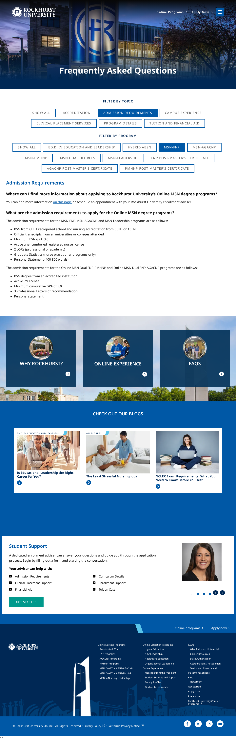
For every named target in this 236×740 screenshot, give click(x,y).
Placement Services (199, 672)
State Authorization (200, 658)
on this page (62, 202)
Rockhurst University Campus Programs (204, 702)
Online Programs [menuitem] (170, 12)
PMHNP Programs (110, 663)
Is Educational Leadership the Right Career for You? (45, 474)
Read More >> (19, 482)
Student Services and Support (161, 677)
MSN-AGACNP (204, 147)
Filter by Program (118, 136)
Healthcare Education (156, 658)
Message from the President (160, 672)
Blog (190, 677)
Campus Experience (183, 113)
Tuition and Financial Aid (203, 668)
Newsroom (196, 681)
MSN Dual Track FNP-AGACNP (116, 668)
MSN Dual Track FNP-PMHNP (115, 673)
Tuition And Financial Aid (174, 123)
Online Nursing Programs (112, 644)
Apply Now (194, 691)
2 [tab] (199, 595)
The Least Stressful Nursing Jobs (111, 476)
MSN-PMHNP (36, 158)
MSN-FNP (172, 147)
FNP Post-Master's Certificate (180, 158)
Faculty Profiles (153, 682)
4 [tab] (211, 595)
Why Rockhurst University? (204, 649)
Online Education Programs (158, 644)
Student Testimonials (156, 687)
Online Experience (153, 668)
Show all (27, 147)
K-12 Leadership (154, 654)
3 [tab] (205, 595)
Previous (215, 592)
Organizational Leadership (159, 663)
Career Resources (200, 654)
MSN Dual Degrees (77, 158)
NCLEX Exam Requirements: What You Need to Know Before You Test (186, 478)
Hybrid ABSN (139, 147)
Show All (41, 113)
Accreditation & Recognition (205, 663)
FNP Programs (107, 654)
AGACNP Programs (110, 658)
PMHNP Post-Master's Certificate (157, 168)
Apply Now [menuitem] (200, 12)
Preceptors (194, 696)
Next (222, 592)
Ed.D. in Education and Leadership (81, 147)
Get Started (194, 686)
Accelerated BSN (109, 649)
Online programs (188, 628)
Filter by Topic (118, 101)
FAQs (191, 644)
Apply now (219, 628)
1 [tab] (193, 595)
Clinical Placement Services (63, 123)
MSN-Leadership (123, 158)
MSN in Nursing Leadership (115, 678)
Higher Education (154, 649)
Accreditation (77, 113)
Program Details (120, 123)
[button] (26, 602)
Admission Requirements (127, 113)
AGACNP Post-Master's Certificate (79, 168)
